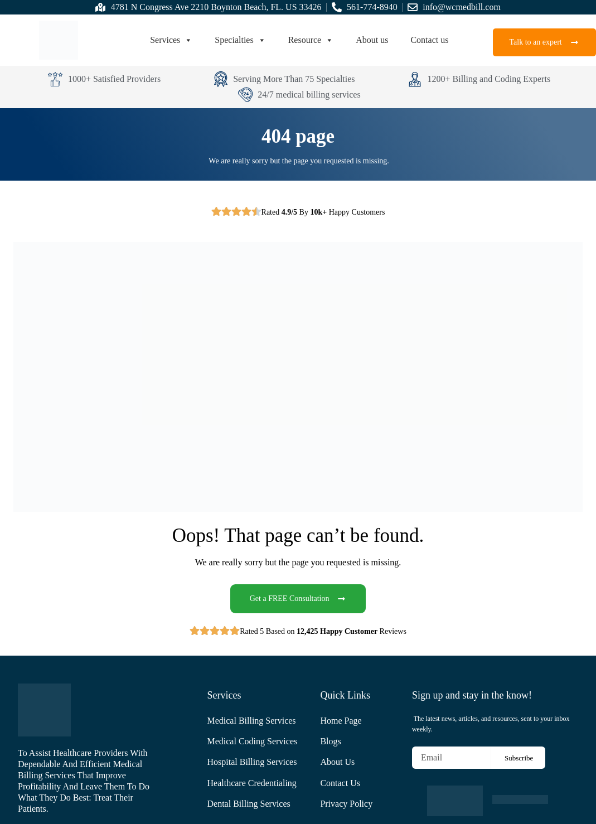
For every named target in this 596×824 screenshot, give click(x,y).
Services (171, 40)
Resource (311, 40)
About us (372, 40)
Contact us (429, 40)
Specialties (240, 40)
